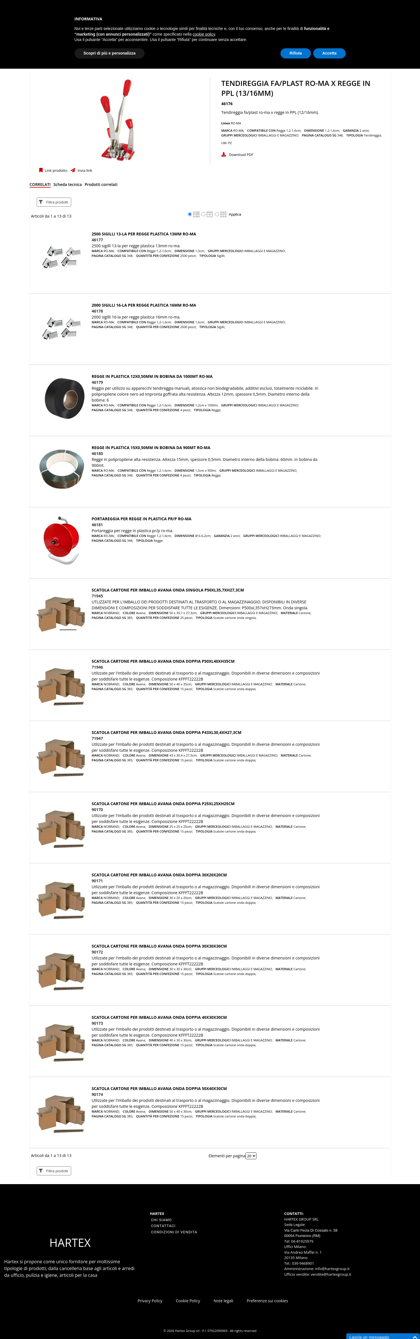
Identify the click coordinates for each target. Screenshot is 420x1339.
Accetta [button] (329, 53)
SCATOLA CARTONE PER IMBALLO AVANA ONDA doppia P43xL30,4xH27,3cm (166, 732)
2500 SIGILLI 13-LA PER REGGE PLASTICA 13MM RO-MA (144, 234)
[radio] (190, 214)
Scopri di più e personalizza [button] (110, 53)
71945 (97, 596)
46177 (97, 239)
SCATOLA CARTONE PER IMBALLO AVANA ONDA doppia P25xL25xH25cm (163, 803)
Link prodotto (56, 170)
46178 (97, 311)
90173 (97, 1023)
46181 (97, 524)
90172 (97, 952)
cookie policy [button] (204, 34)
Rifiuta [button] (296, 53)
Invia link (84, 170)
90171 (97, 880)
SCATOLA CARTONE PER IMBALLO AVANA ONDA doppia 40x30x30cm (159, 1017)
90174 (97, 1094)
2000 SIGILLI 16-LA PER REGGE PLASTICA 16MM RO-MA (144, 305)
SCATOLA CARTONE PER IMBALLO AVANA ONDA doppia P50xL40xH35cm (163, 661)
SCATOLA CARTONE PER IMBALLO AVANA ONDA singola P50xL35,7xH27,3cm (168, 590)
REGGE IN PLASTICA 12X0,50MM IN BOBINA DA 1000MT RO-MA (152, 376)
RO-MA (236, 123)
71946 (97, 667)
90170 (97, 809)
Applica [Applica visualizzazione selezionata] (235, 214)
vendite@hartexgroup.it (331, 1274)
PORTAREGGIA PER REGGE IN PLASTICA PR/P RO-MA (141, 518)
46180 (97, 453)
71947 (97, 738)
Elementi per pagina (227, 1155)
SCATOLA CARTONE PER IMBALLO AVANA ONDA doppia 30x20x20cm (159, 874)
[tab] (40, 185)
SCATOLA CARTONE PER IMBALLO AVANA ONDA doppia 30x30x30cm (159, 946)
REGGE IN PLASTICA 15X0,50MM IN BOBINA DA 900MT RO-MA (151, 447)
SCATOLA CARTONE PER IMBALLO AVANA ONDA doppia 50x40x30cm (159, 1088)
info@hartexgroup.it (331, 1268)
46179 (97, 382)
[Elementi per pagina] (250, 1155)
